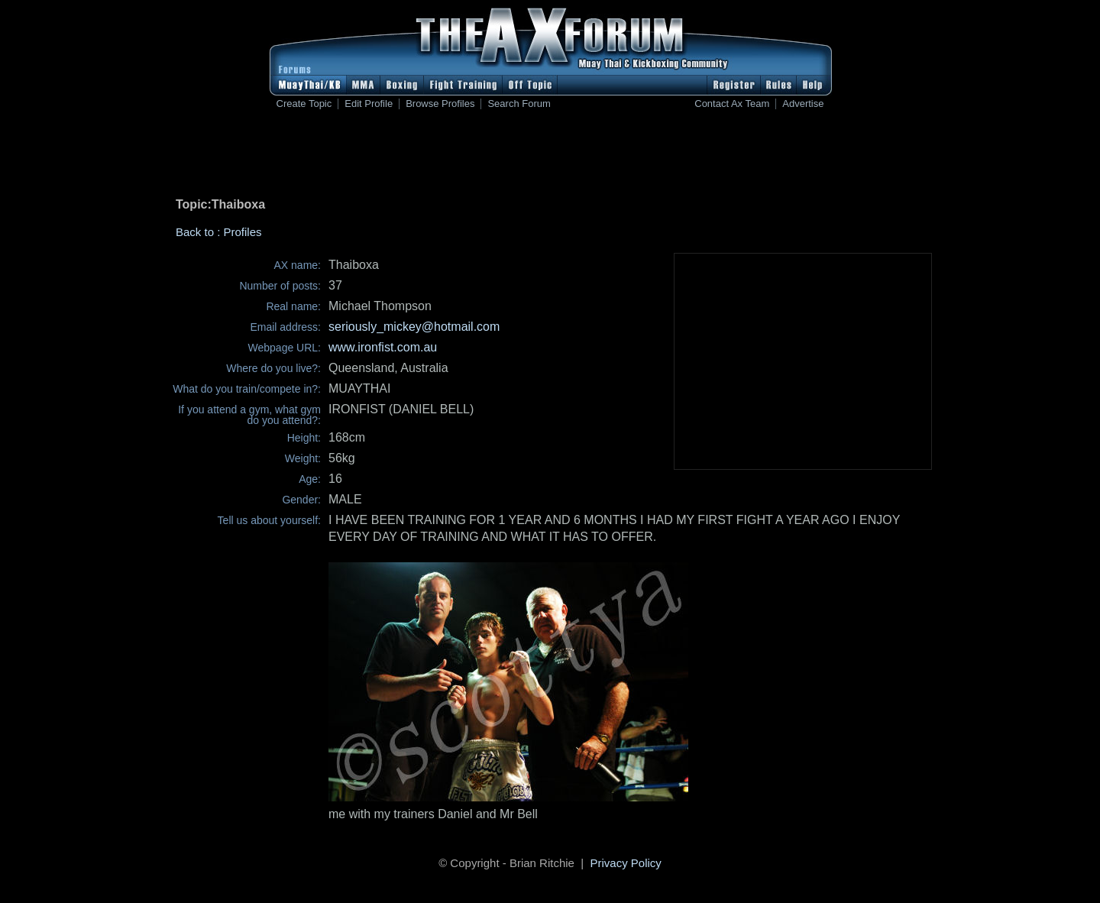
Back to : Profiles (219, 231)
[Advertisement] (550, 156)
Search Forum (518, 104)
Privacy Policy (626, 862)
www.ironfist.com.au (382, 347)
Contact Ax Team (731, 104)
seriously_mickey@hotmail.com (414, 326)
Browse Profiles (440, 104)
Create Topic (304, 104)
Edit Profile (369, 104)
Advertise (802, 104)
